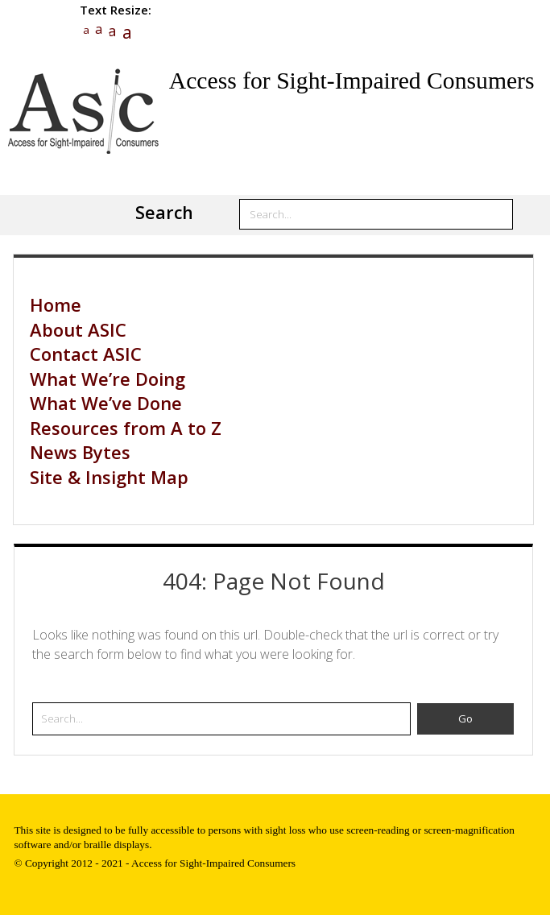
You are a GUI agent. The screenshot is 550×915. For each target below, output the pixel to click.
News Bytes (80, 452)
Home (55, 304)
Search (164, 212)
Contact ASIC (86, 354)
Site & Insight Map (109, 477)
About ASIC (78, 329)
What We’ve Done (106, 403)
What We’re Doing (107, 378)
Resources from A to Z (125, 428)
